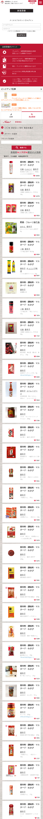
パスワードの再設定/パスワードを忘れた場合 (21, 31)
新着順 (14, 152)
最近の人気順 (33, 152)
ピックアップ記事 (8, 89)
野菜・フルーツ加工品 (30, 222)
